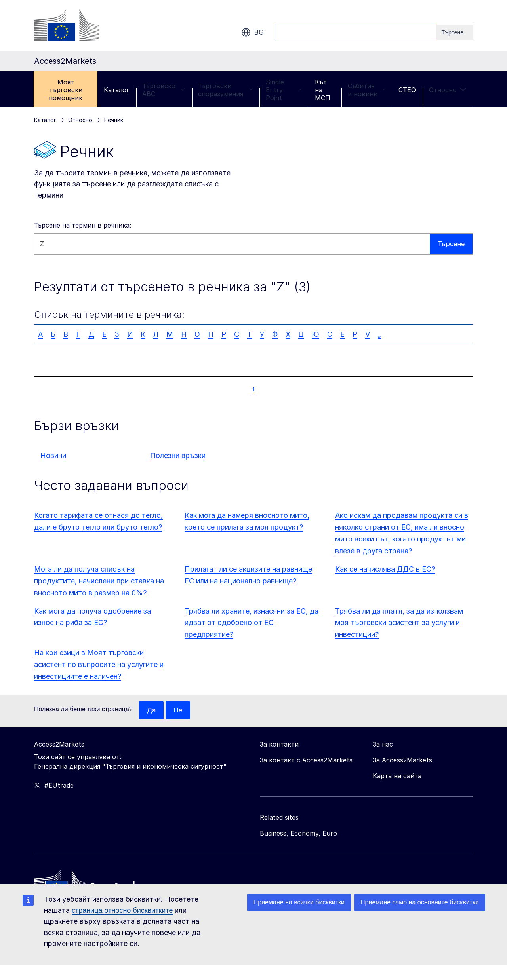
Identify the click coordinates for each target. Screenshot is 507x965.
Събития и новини (366, 90)
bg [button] (252, 32)
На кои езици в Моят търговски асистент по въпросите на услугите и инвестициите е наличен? (99, 664)
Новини (53, 455)
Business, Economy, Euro (298, 834)
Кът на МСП (322, 90)
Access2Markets (59, 744)
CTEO (407, 90)
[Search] (454, 32)
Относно (447, 90)
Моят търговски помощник (65, 90)
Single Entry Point (284, 90)
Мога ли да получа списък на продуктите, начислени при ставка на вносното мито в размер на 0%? (99, 581)
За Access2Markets (402, 760)
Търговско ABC (163, 90)
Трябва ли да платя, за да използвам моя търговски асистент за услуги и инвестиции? (399, 623)
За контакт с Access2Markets (306, 760)
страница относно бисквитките (122, 910)
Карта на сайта (397, 776)
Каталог (116, 90)
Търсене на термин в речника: (82, 225)
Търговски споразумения (225, 90)
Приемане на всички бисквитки (299, 902)
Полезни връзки (178, 455)
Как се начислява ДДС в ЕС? (385, 569)
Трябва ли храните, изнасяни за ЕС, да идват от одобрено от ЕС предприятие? (251, 623)
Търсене (450, 243)
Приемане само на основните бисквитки (419, 902)
